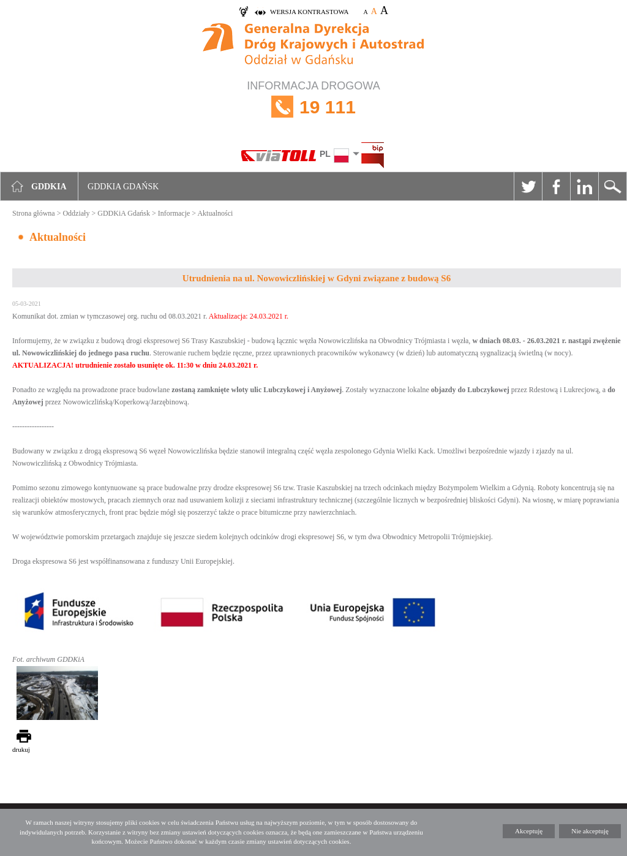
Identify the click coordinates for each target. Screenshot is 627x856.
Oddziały (75, 213)
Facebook (556, 186)
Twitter (528, 186)
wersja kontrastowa (309, 11)
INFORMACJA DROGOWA (313, 107)
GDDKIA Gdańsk (123, 186)
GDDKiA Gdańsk (123, 213)
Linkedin (584, 186)
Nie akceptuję (590, 831)
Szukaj (612, 186)
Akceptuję (529, 831)
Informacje (174, 213)
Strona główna (33, 213)
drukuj (21, 749)
